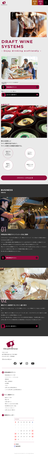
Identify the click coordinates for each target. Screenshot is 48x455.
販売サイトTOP (8, 397)
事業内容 (7, 379)
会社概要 (7, 383)
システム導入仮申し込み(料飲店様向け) (13, 389)
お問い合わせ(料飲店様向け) (11, 387)
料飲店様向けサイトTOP (10, 375)
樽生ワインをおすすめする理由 (11, 403)
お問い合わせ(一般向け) (10, 409)
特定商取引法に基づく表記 (10, 405)
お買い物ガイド (8, 401)
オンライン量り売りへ (12, 94)
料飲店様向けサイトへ (12, 87)
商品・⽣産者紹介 (8, 381)
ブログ (6, 385)
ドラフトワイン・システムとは (11, 377)
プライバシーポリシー (7, 359)
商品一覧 (7, 399)
